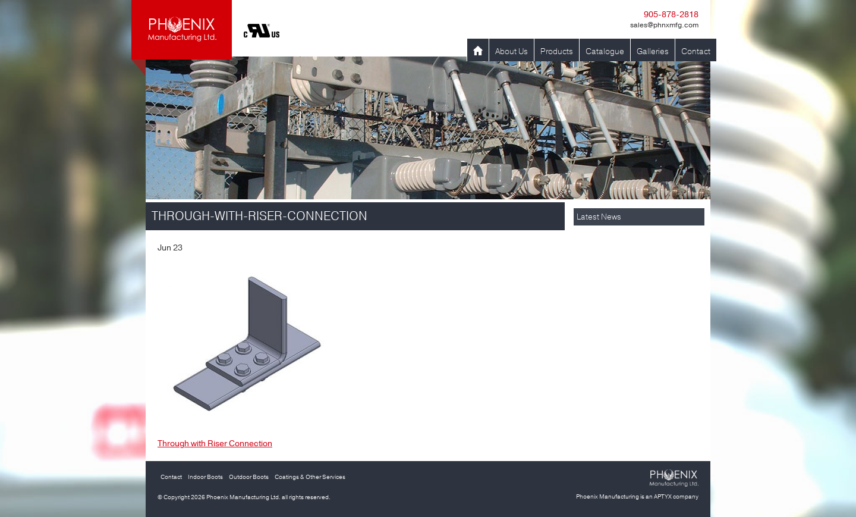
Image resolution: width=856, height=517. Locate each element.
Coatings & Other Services (310, 477)
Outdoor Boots (249, 477)
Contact (695, 51)
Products (556, 51)
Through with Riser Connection (215, 443)
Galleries (653, 51)
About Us (511, 51)
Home (478, 51)
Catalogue (605, 51)
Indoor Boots (205, 477)
